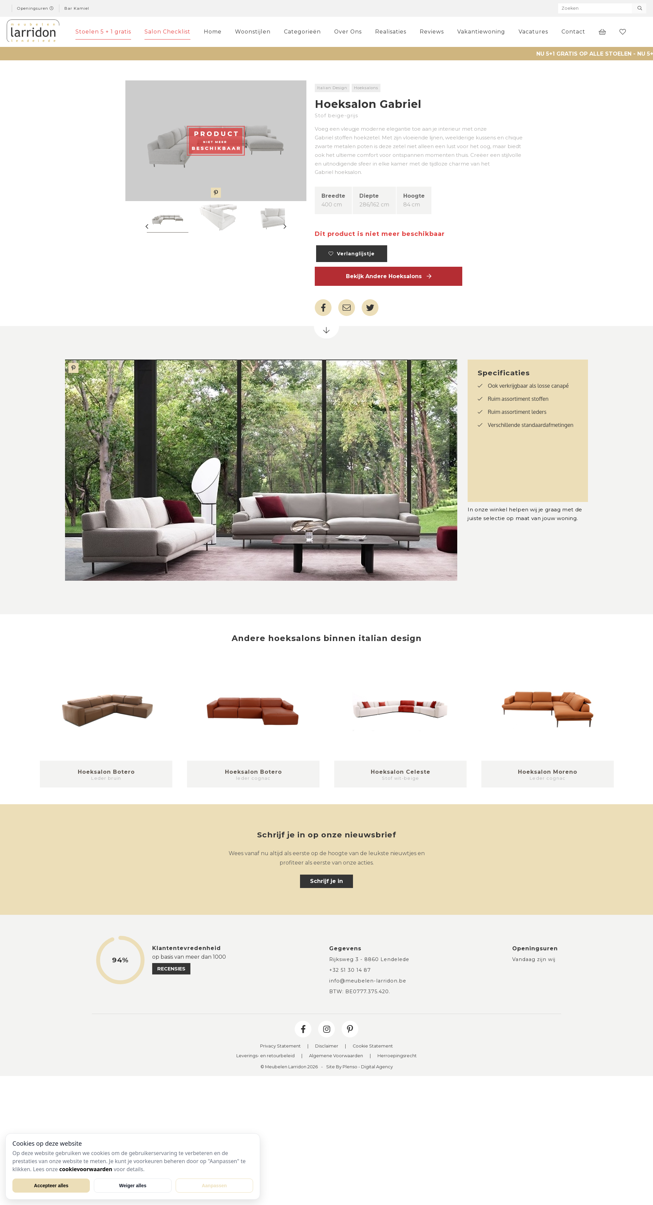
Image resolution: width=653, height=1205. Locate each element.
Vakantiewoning (481, 31)
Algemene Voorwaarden (336, 1056)
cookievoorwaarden (85, 1169)
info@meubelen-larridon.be (367, 981)
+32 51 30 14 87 (350, 970)
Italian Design (332, 87)
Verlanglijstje (352, 254)
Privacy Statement (280, 1046)
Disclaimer (326, 1046)
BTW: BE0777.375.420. (359, 992)
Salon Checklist (167, 31)
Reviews (432, 31)
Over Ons (348, 31)
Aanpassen (214, 1185)
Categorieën (302, 31)
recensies (171, 969)
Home (213, 31)
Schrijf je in (326, 881)
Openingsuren (35, 8)
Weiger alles (132, 1185)
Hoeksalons (366, 87)
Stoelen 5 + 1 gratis (103, 31)
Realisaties (390, 31)
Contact (573, 31)
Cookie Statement (373, 1046)
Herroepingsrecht (397, 1056)
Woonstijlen (253, 31)
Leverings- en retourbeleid (265, 1056)
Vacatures (533, 31)
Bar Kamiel (76, 8)
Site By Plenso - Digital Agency (359, 1067)
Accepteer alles (51, 1185)
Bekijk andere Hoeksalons (388, 276)
